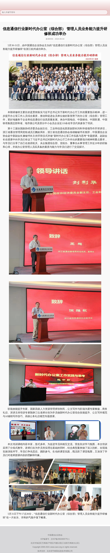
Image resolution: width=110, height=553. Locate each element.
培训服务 (91, 19)
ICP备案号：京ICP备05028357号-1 (54, 539)
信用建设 (63, 19)
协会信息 (35, 19)
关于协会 (21, 19)
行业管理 (49, 19)
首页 (7, 19)
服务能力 (77, 19)
